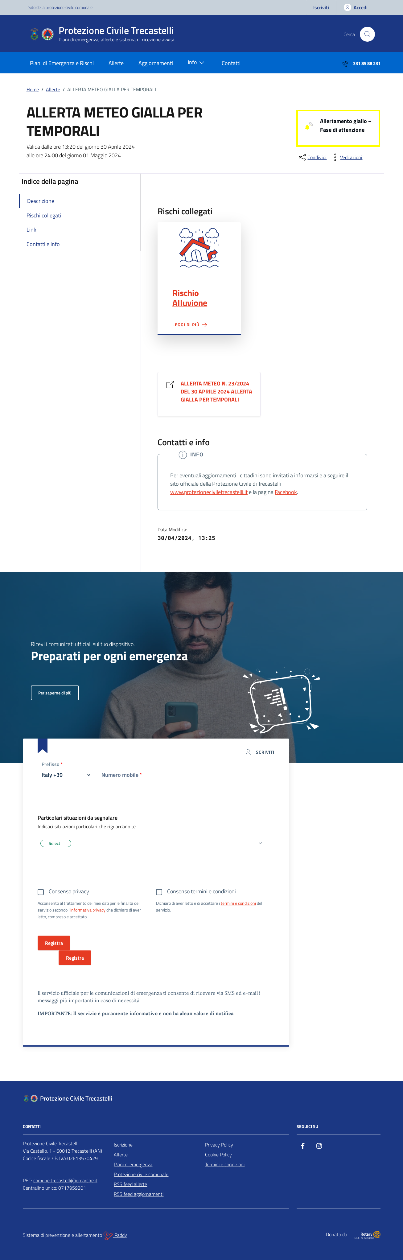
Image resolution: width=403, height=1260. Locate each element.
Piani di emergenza (133, 1164)
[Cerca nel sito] (367, 34)
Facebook (286, 492)
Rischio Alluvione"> (199, 247)
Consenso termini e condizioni (201, 891)
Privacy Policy (219, 1144)
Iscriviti (321, 7)
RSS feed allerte (130, 1184)
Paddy (115, 1236)
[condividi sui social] (312, 157)
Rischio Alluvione (189, 298)
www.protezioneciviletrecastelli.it (209, 492)
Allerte (116, 63)
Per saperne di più (55, 693)
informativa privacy (87, 910)
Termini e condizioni (225, 1164)
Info (197, 63)
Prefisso (52, 764)
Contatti (231, 63)
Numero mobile (121, 775)
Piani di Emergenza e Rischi (62, 63)
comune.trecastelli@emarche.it (65, 1180)
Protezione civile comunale (141, 1174)
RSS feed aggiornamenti (138, 1194)
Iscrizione (123, 1144)
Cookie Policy (218, 1154)
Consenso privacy (69, 891)
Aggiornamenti (155, 63)
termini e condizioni (238, 903)
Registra (75, 957)
